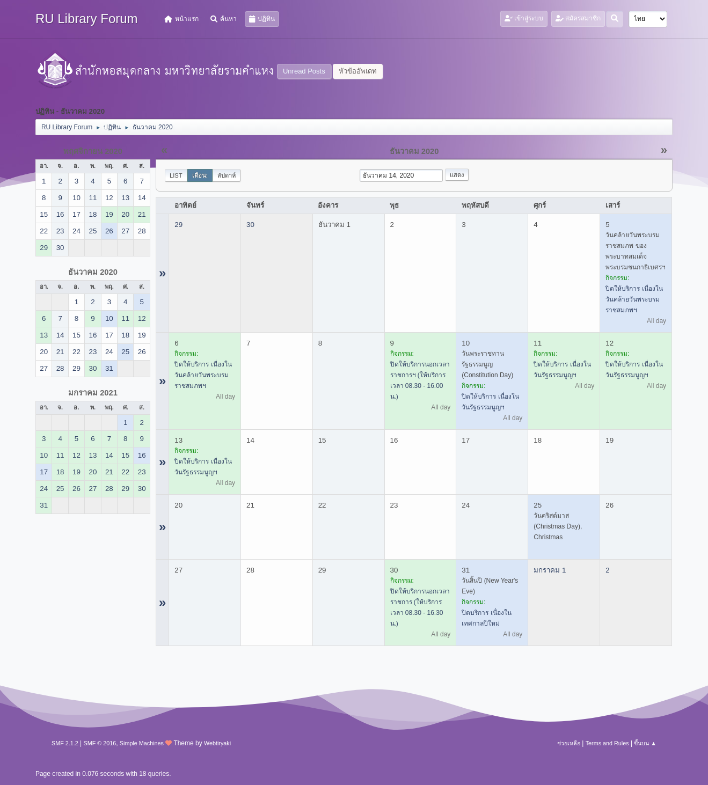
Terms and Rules (607, 743)
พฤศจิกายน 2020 (92, 151)
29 (178, 225)
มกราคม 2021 (93, 392)
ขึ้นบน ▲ (645, 743)
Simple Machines (142, 743)
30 (250, 225)
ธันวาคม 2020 (93, 272)
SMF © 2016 (99, 743)
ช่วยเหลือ (568, 743)
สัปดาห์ (226, 175)
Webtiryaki (217, 743)
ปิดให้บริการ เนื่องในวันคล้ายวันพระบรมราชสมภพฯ (633, 299)
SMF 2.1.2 (65, 743)
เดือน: (200, 175)
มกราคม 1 (550, 570)
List (176, 175)
